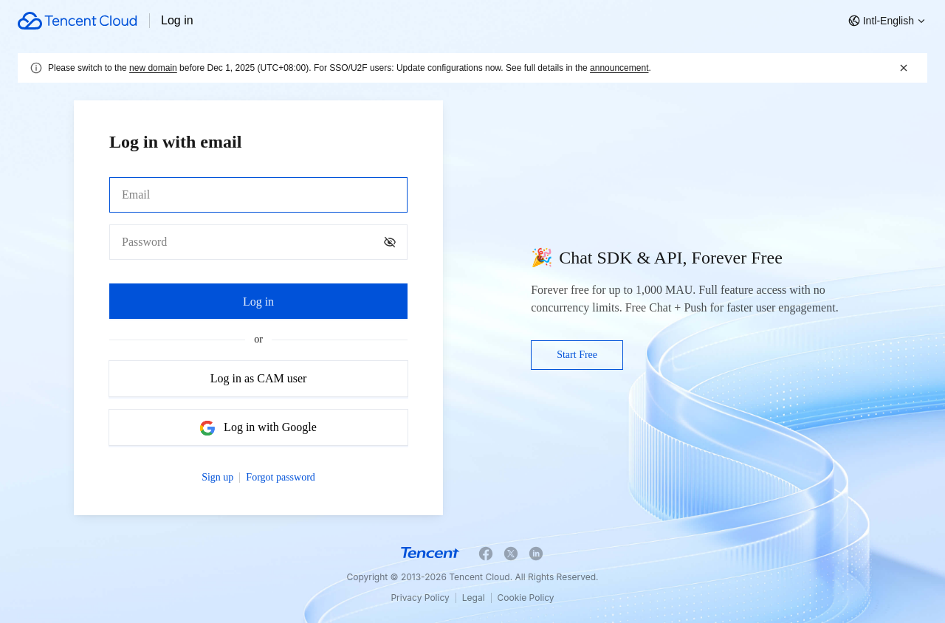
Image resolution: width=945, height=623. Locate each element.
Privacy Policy (420, 597)
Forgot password (280, 477)
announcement (619, 68)
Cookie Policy (526, 597)
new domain (153, 68)
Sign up (217, 477)
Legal (473, 597)
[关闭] (904, 68)
